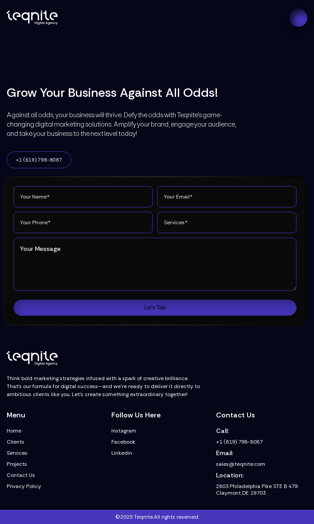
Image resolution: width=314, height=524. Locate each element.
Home (14, 431)
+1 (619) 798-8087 (39, 160)
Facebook (123, 442)
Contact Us (21, 475)
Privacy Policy (24, 486)
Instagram (123, 431)
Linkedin (121, 453)
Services (17, 453)
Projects (17, 464)
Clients (15, 442)
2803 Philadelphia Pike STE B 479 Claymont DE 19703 (257, 489)
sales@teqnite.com (240, 464)
